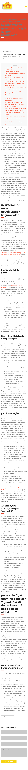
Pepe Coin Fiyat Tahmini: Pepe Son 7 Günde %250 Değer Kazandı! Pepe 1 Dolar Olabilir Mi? (15, 83)
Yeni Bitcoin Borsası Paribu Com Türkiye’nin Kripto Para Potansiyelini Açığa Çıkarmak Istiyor (14, 104)
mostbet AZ (11, 717)
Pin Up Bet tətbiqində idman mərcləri (15, 116)
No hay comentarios (7, 59)
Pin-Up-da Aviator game (12, 71)
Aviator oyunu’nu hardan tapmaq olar (15, 87)
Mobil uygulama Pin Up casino (13, 89)
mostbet (4, 717)
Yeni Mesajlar (8, 75)
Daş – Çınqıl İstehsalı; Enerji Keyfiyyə (15, 73)
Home (2, 18)
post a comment (9, 761)
